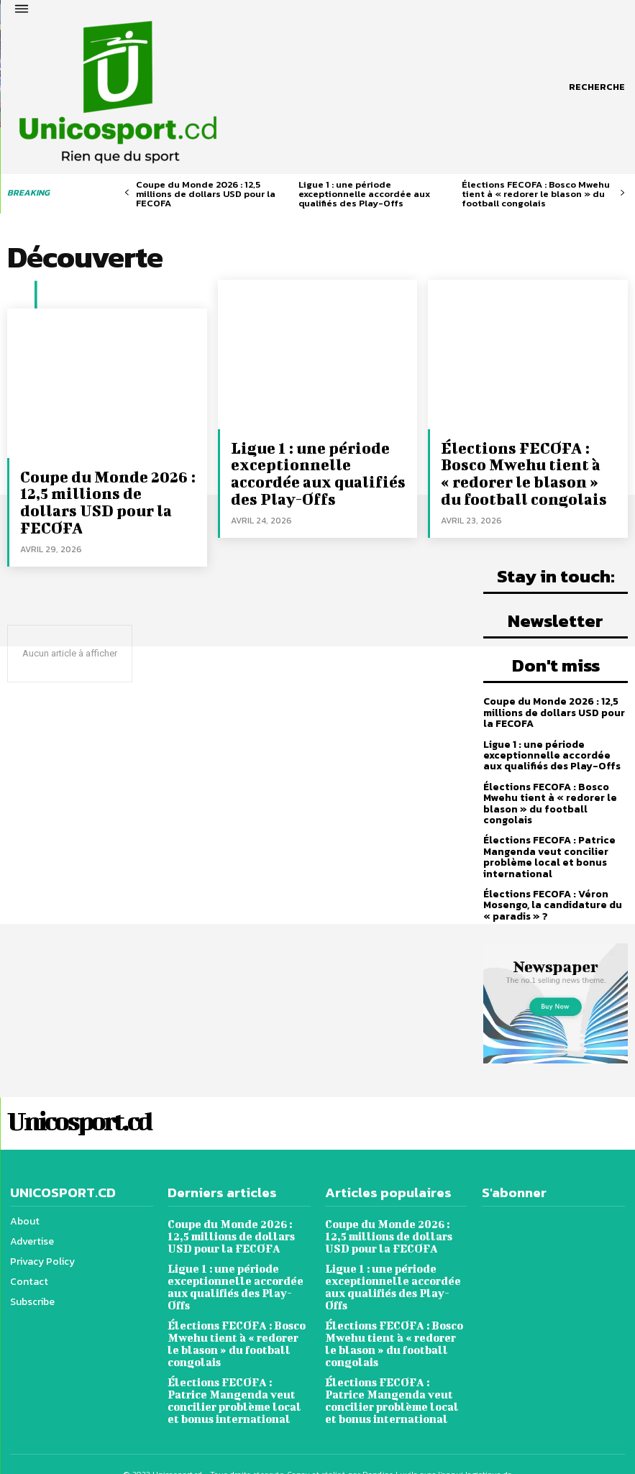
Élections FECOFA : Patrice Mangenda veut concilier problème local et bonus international (549, 850)
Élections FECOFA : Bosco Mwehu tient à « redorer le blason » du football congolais (536, 194)
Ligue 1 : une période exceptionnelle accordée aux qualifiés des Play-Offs (364, 194)
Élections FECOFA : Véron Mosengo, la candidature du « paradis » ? (552, 898)
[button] (597, 87)
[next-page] (622, 193)
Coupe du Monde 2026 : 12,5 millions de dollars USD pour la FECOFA (205, 194)
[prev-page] (127, 193)
